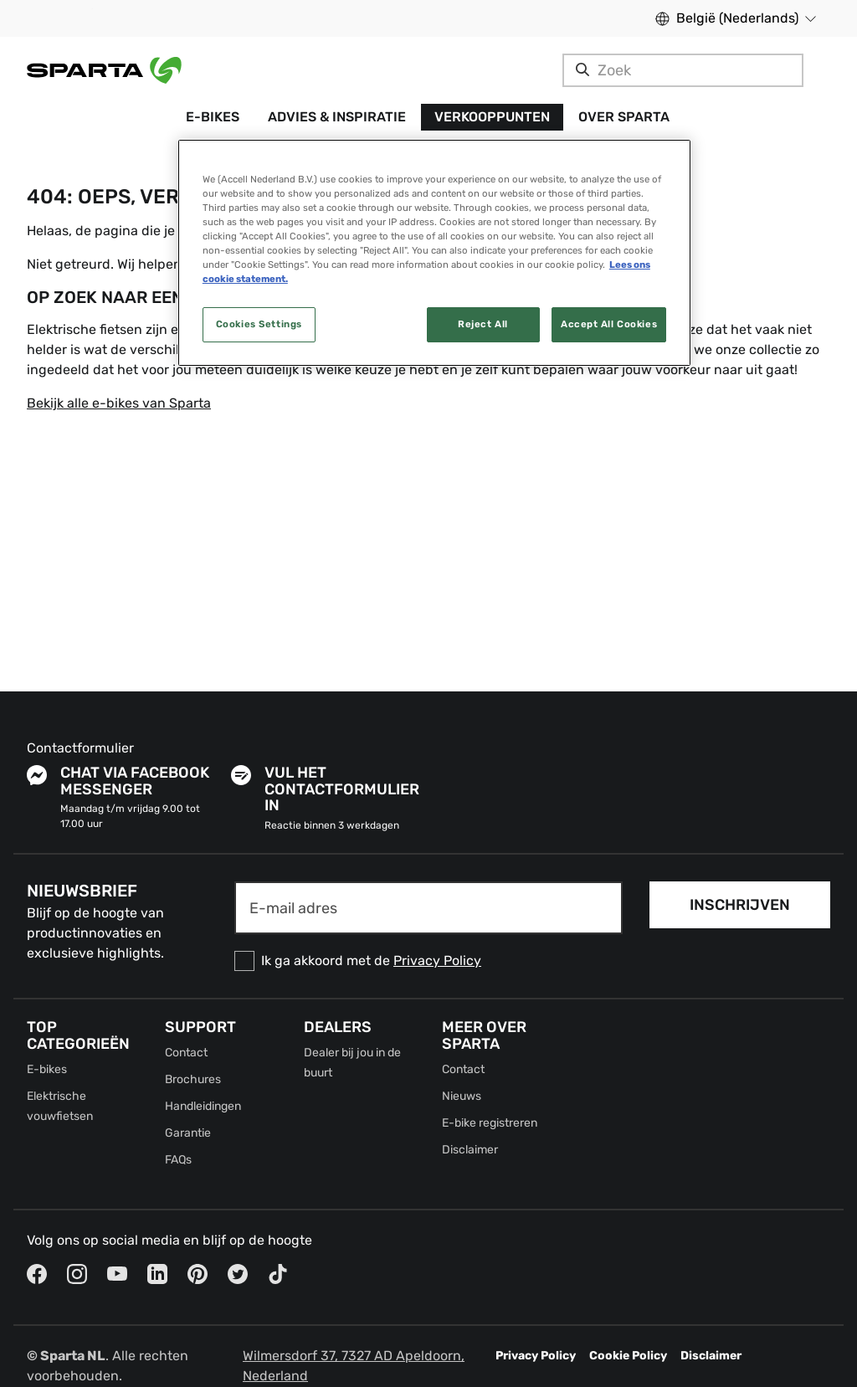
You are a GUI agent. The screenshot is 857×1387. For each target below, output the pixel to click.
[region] (434, 253)
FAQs (178, 1160)
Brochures (193, 1079)
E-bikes (47, 1069)
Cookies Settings (259, 324)
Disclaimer (470, 1150)
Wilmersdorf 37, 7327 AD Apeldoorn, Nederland (353, 1366)
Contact (186, 1052)
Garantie (188, 1133)
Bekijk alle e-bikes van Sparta (119, 403)
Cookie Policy (628, 1355)
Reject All (483, 324)
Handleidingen (203, 1106)
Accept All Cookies (609, 324)
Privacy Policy (437, 960)
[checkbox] (428, 961)
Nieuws (461, 1096)
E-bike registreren (489, 1123)
